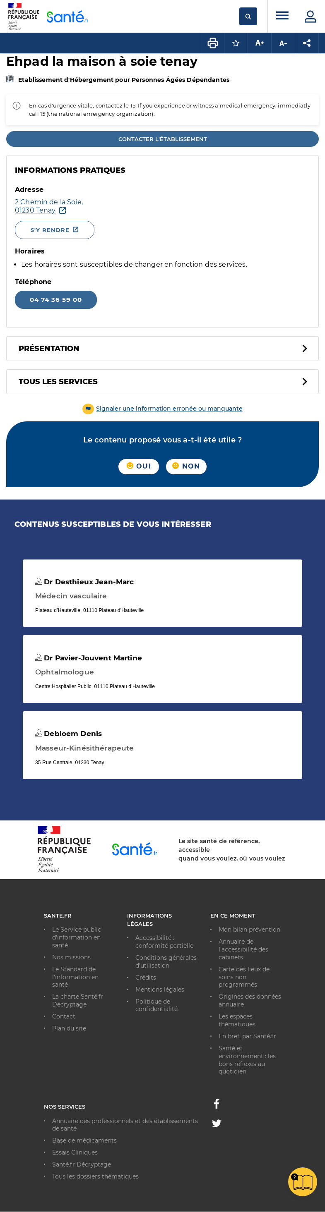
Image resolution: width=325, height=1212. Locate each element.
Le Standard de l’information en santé (75, 977)
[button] (162, 408)
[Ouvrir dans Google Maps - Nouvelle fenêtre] (134, 206)
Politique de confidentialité (156, 1005)
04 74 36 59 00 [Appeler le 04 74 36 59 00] (56, 300)
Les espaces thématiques (237, 1020)
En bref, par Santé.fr (247, 1036)
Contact (63, 1016)
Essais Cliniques (75, 1152)
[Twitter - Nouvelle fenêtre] (216, 1124)
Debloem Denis (68, 733)
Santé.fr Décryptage (81, 1164)
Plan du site (69, 1028)
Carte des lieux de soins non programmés (244, 977)
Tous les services (58, 381)
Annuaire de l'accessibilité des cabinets (243, 949)
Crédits (145, 977)
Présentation (49, 348)
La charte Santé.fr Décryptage (78, 1000)
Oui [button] (139, 466)
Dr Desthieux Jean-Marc (84, 582)
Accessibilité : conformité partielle (164, 941)
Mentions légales (159, 989)
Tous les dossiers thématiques (95, 1176)
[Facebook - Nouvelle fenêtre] (216, 1106)
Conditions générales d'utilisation (166, 961)
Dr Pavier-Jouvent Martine (88, 658)
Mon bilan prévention (249, 929)
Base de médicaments (84, 1140)
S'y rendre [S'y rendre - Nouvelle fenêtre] (50, 230)
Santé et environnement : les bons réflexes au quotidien (247, 1060)
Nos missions (71, 957)
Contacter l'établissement (162, 139)
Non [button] (186, 466)
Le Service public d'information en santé (76, 937)
